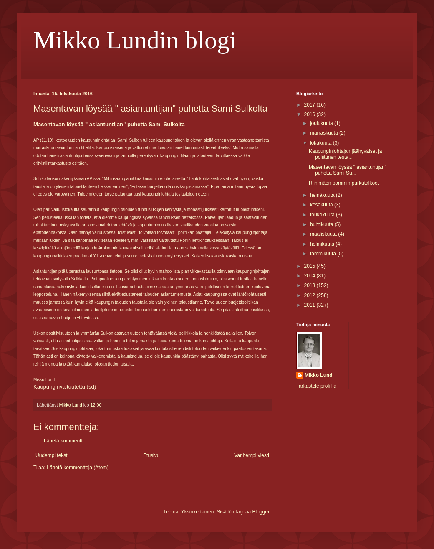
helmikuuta (323, 244)
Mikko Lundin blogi (135, 40)
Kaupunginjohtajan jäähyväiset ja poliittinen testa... (345, 154)
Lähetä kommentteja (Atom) (77, 467)
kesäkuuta (322, 205)
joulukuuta (322, 123)
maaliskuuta (324, 234)
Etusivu (151, 455)
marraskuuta (324, 133)
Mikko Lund (319, 375)
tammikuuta (323, 254)
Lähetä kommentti (63, 441)
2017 (310, 105)
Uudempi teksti (51, 455)
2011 (310, 305)
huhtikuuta (322, 224)
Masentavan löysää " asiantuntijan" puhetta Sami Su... (347, 170)
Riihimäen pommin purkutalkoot (344, 183)
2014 (310, 276)
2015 (310, 266)
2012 (310, 295)
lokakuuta (321, 143)
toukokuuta (323, 215)
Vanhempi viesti (251, 455)
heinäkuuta (323, 195)
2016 (310, 114)
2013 (310, 285)
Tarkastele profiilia (316, 386)
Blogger (261, 512)
